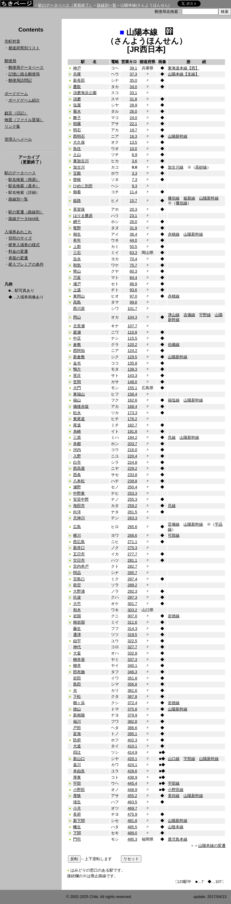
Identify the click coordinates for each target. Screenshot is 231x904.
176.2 (132, 419)
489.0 (132, 833)
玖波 (77, 597)
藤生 (77, 628)
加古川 (79, 167)
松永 (77, 413)
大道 (77, 746)
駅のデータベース (20, 173)
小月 (77, 808)
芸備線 (174, 524)
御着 (77, 192)
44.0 (133, 240)
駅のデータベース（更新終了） (65, 5)
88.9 (133, 284)
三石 (77, 252)
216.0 (132, 449)
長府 (77, 814)
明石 (77, 130)
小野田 (79, 789)
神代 (77, 647)
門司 (77, 839)
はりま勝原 (83, 215)
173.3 (132, 413)
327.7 (132, 647)
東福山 (79, 394)
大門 (77, 388)
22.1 (133, 123)
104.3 (132, 317)
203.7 (132, 443)
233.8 (132, 474)
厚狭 (77, 795)
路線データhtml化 (23, 218)
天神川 (79, 518)
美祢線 (174, 795)
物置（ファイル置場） (24, 120)
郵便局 (10, 61)
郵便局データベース (26, 67)
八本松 (79, 481)
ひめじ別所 (83, 186)
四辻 (77, 752)
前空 (77, 585)
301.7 (132, 603)
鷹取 (77, 86)
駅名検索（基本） (24, 186)
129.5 (132, 357)
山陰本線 (175, 827)
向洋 (77, 512)
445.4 (132, 783)
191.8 (132, 431)
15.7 (133, 200)
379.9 (132, 715)
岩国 (77, 616)
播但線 (174, 198)
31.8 (133, 99)
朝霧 (77, 123)
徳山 (77, 709)
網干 (77, 221)
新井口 (79, 547)
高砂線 (201, 167)
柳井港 (79, 659)
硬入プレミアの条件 (26, 264)
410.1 (132, 746)
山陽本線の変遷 (212, 845)
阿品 (77, 572)
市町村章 (12, 41)
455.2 (132, 795)
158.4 (132, 394)
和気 (77, 265)
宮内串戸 (81, 566)
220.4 (132, 456)
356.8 (132, 684)
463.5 (132, 802)
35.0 (133, 80)
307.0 (132, 616)
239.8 (132, 481)
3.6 (134, 161)
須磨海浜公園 (85, 92)
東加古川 (81, 161)
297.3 (132, 597)
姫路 (77, 200)
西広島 (79, 541)
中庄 (77, 338)
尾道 (77, 425)
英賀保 (79, 209)
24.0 (133, 117)
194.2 (132, 437)
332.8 (132, 653)
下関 (77, 833)
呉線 (172, 437)
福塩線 (174, 400)
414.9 (132, 752)
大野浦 (79, 591)
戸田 (77, 727)
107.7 (132, 326)
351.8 (132, 678)
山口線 (174, 758)
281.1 (132, 560)
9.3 (134, 186)
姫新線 (189, 198)
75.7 (133, 265)
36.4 (133, 234)
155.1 (132, 388)
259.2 (132, 505)
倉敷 (77, 344)
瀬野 (77, 487)
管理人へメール (18, 139)
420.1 (132, 758)
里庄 (77, 375)
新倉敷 (79, 357)
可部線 (174, 535)
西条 (77, 474)
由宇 (77, 641)
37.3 (133, 74)
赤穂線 (174, 234)
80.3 (133, 271)
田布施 (79, 672)
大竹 (77, 603)
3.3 (134, 173)
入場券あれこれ (18, 232)
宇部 (77, 783)
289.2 (132, 585)
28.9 (133, 105)
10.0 (133, 148)
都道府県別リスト (24, 48)
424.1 (132, 764)
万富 (77, 277)
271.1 (132, 541)
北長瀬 (79, 326)
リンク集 (12, 126)
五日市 (79, 554)
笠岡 (77, 382)
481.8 (132, 820)
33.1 (133, 92)
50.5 (133, 246)
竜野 (77, 228)
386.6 (132, 727)
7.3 (134, 179)
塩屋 (77, 105)
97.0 (133, 296)
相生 (77, 234)
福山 (77, 400)
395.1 (132, 733)
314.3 (132, 628)
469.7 (132, 808)
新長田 (79, 80)
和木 (77, 610)
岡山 (77, 317)
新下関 (79, 820)
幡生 (77, 827)
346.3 (132, 672)
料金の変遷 (18, 251)
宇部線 (189, 758)
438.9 (132, 777)
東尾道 (79, 419)
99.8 (133, 302)
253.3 (132, 493)
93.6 (133, 290)
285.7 (132, 572)
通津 (77, 634)
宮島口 (79, 579)
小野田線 (175, 789)
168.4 (132, 406)
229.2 (132, 468)
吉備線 (189, 315)
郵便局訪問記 (20, 80)
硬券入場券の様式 (24, 245)
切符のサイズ (20, 238)
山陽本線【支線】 (183, 74)
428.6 (132, 771)
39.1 (133, 68)
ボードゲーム (16, 93)
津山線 (174, 315)
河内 (77, 449)
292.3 (132, 591)
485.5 (132, 827)
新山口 (79, 758)
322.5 (132, 641)
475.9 (132, 814)
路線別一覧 (106, 5)
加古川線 (175, 167)
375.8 (132, 709)
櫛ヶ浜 (79, 703)
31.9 (133, 228)
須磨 (77, 99)
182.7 (132, 425)
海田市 (79, 505)
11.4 (133, 192)
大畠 (77, 653)
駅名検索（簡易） (24, 179)
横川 (77, 535)
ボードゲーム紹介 (24, 100)
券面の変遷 (18, 258)
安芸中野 (81, 499)
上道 (77, 290)
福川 (77, 721)
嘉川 (77, 764)
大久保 (79, 142)
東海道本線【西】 (183, 68)
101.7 (132, 308)
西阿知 (79, 350)
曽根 (77, 179)
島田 (77, 684)
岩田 (77, 678)
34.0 (133, 86)
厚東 (77, 777)
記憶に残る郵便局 (24, 74)
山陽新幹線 (177, 136)
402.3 (132, 740)
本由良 (79, 771)
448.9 (132, 789)
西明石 (79, 136)
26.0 (133, 111)
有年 (77, 240)
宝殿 (77, 173)
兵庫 (77, 74)
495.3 (132, 839)
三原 (77, 437)
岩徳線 (174, 616)
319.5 (132, 634)
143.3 (132, 375)
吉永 (77, 259)
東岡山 (79, 296)
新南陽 (79, 715)
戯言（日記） (16, 113)
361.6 (132, 690)
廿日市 (79, 560)
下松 (77, 696)
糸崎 (77, 431)
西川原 (79, 308)
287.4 (132, 579)
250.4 (132, 487)
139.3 (132, 369)
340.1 (132, 665)
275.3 (132, 547)
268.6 (132, 535)
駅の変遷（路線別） (26, 212)
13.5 (133, 142)
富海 (77, 733)
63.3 (133, 252)
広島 (77, 526)
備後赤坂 (81, 406)
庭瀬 (77, 332)
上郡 (77, 246)
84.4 (133, 277)
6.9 (134, 154)
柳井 (77, 665)
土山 (77, 154)
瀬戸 (77, 284)
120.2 (132, 344)
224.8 (132, 462)
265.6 (132, 526)
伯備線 (174, 344)
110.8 (132, 332)
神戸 (77, 68)
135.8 (132, 363)
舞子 (77, 117)
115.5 (132, 338)
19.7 (133, 130)
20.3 (133, 209)
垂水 (77, 111)
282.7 (132, 566)
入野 (77, 456)
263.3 (132, 518)
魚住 (77, 148)
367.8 (132, 696)
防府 (77, 740)
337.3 (132, 659)
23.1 (133, 215)
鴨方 (77, 369)
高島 (77, 302)
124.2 (132, 350)
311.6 (132, 622)
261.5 (132, 512)
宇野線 (205, 315)
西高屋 (79, 468)
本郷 (77, 443)
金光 (77, 363)
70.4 (133, 259)
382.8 (132, 721)
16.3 (133, 136)
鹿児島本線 (177, 839)
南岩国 (79, 622)
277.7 (132, 554)
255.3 (132, 499)
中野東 (79, 493)
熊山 (77, 271)
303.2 (132, 610)
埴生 (77, 802)
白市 (77, 462)
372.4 (132, 703)
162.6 (132, 400)
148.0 (132, 382)
